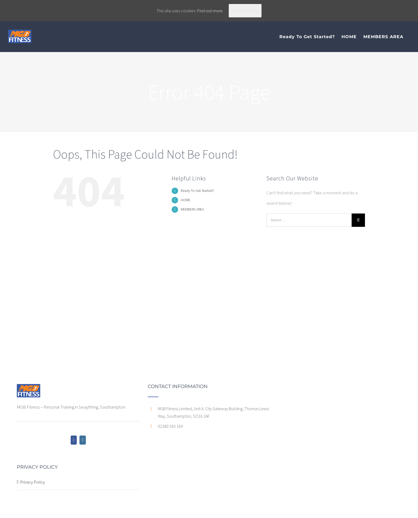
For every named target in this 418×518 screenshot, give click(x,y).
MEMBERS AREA (192, 209)
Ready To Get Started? (197, 190)
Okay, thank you (245, 11)
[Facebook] (74, 440)
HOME (185, 199)
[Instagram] (82, 440)
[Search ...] (309, 220)
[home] (28, 389)
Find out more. (210, 11)
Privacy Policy (32, 482)
